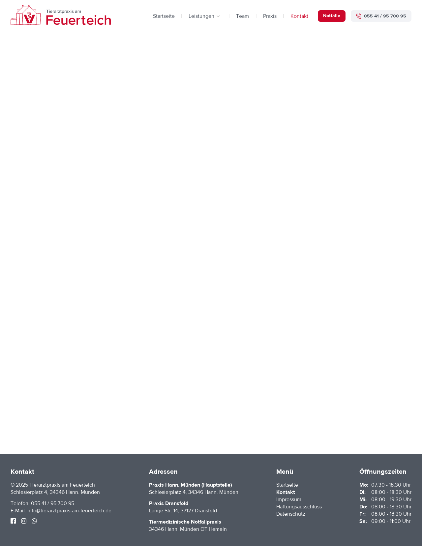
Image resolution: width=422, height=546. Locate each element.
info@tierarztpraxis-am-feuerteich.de (69, 510)
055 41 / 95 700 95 (52, 503)
